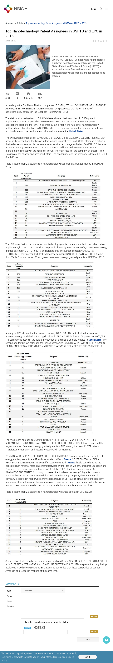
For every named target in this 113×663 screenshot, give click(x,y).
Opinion (10, 606)
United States (76, 131)
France (67, 459)
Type (9, 590)
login (94, 9)
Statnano (9, 23)
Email (9, 601)
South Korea (95, 339)
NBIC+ (20, 23)
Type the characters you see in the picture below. (47, 622)
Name (9, 596)
